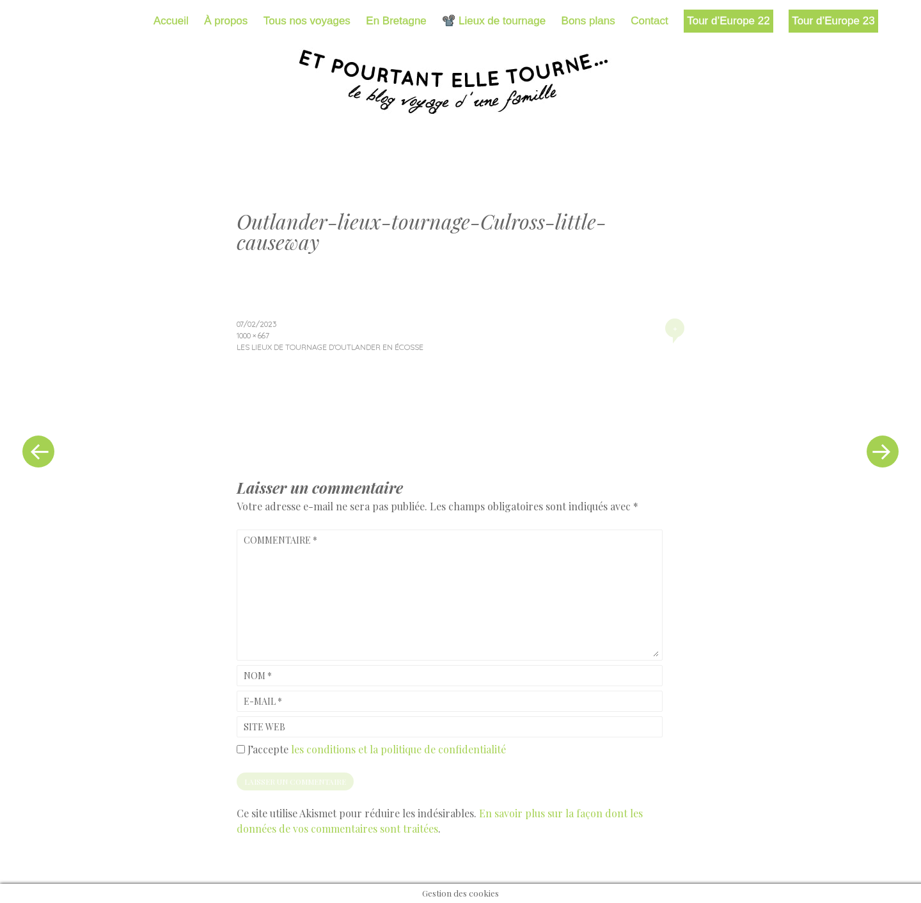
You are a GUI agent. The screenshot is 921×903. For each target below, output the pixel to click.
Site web (264, 727)
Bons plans (588, 21)
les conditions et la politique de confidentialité (398, 749)
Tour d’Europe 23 (833, 21)
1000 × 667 (253, 335)
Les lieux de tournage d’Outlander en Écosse (330, 347)
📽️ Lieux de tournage (494, 21)
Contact (649, 21)
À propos (226, 21)
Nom (258, 676)
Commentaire (280, 540)
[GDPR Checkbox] (241, 749)
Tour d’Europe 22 (728, 21)
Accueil (171, 21)
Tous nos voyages (307, 21)
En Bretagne (396, 21)
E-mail (263, 701)
